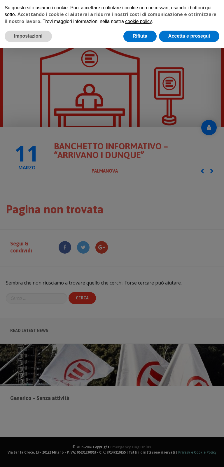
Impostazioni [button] (28, 36)
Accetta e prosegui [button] (189, 36)
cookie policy (138, 21)
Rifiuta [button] (140, 36)
